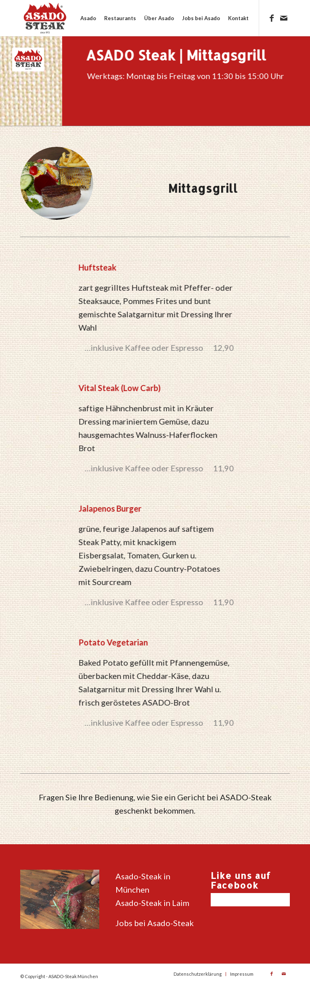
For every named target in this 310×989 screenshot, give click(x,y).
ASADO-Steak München (73, 976)
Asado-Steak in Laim (152, 903)
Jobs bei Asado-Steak (154, 923)
